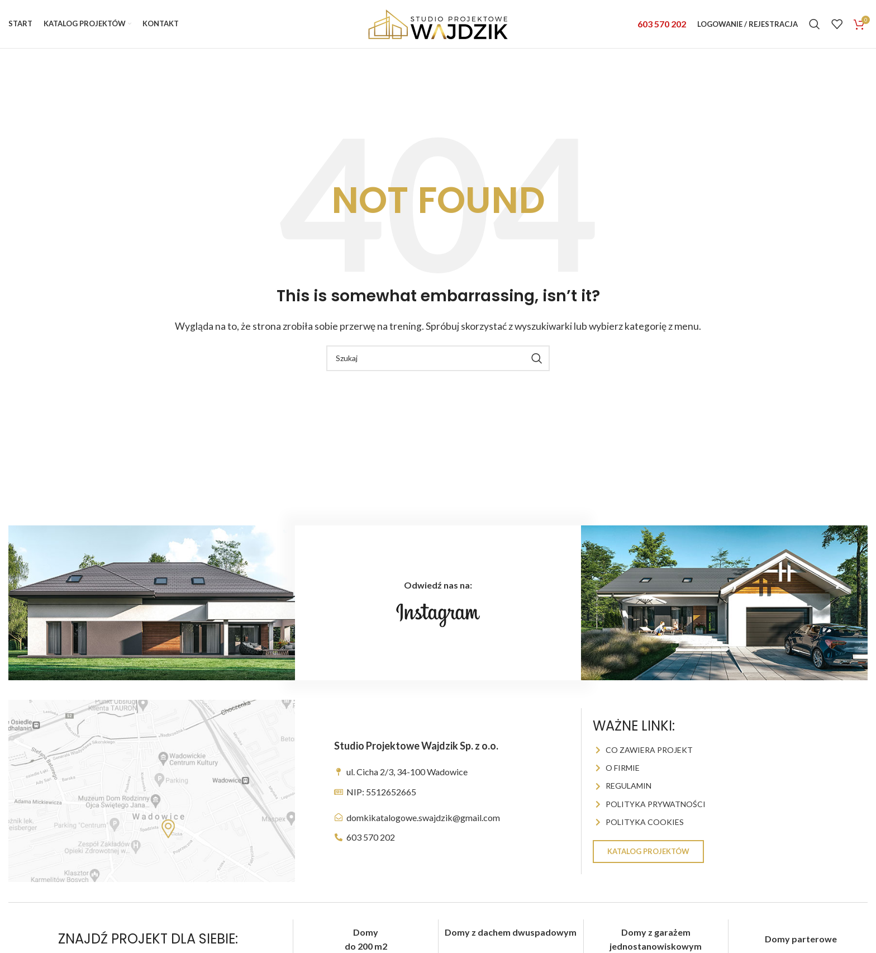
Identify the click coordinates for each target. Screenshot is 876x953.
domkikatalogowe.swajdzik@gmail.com (423, 827)
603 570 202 (661, 28)
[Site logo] (438, 27)
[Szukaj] (814, 29)
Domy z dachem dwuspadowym (511, 942)
